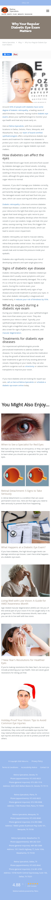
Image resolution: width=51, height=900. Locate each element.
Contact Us (44, 767)
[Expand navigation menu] (48, 11)
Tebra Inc (25, 761)
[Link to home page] (22, 11)
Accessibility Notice (29, 767)
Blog (20, 42)
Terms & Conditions (10, 767)
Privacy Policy (37, 761)
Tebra (36, 891)
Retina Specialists (8, 42)
